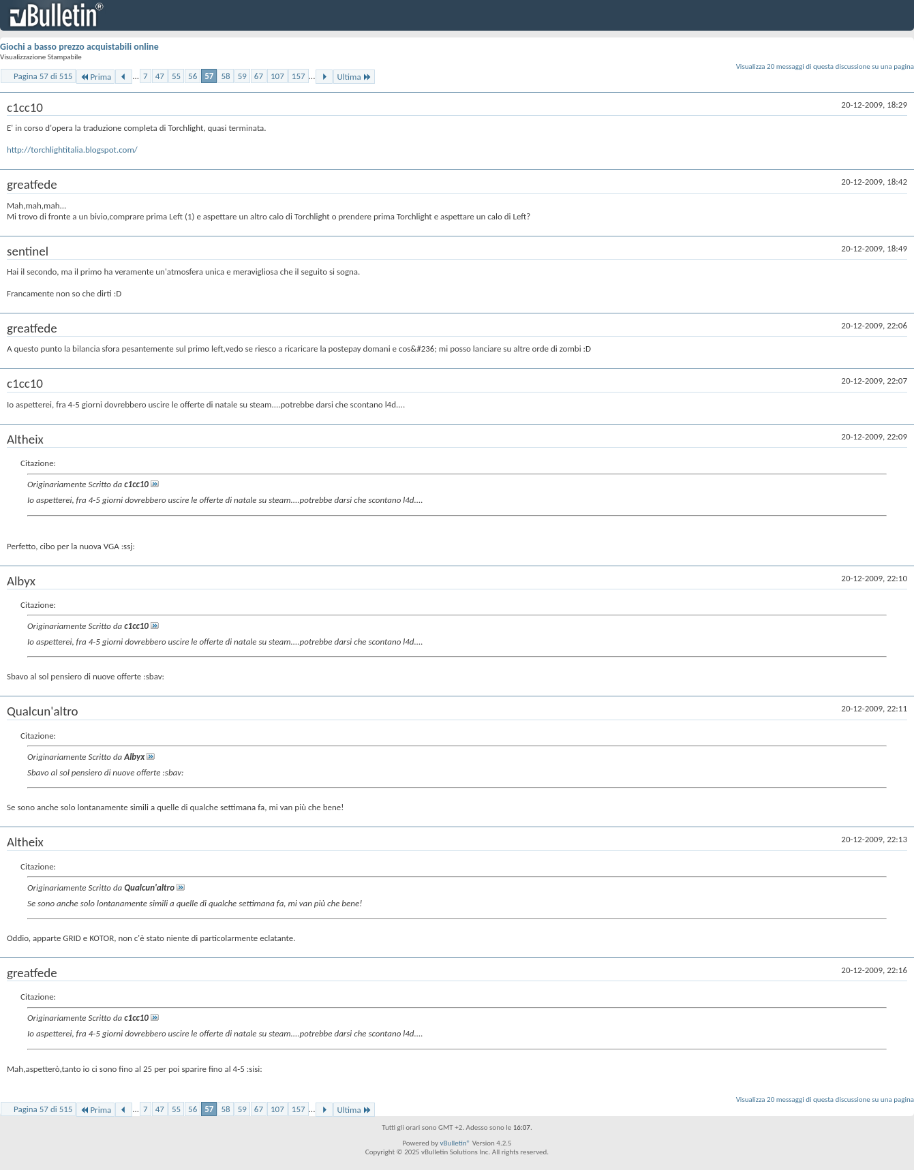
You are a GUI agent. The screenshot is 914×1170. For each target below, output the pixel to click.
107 (277, 76)
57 (208, 76)
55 (176, 76)
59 (242, 76)
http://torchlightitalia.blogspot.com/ (72, 149)
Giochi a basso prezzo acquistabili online (79, 46)
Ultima (354, 77)
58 (225, 76)
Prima (95, 77)
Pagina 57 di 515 (43, 76)
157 (298, 76)
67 (258, 76)
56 (192, 76)
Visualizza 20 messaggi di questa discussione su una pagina (825, 66)
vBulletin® (455, 1143)
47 (159, 76)
